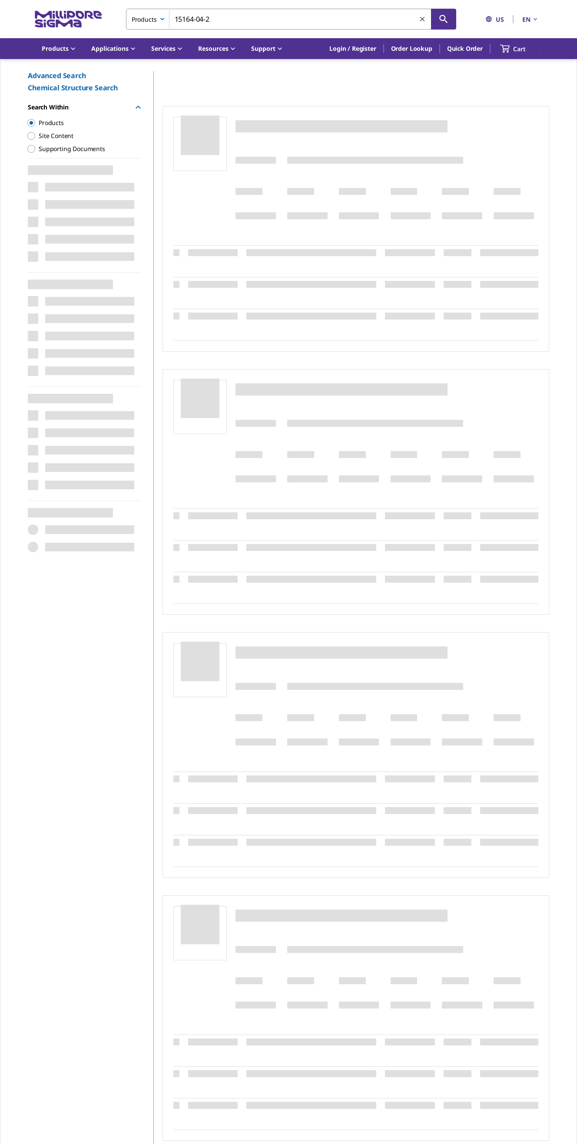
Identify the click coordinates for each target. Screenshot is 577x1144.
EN (530, 19)
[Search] (443, 19)
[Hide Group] (138, 107)
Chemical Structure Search (73, 87)
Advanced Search (57, 75)
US (494, 19)
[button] (352, 48)
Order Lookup (411, 48)
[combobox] (291, 19)
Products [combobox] (144, 19)
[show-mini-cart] (520, 48)
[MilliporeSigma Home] (68, 19)
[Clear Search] (422, 19)
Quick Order (465, 48)
